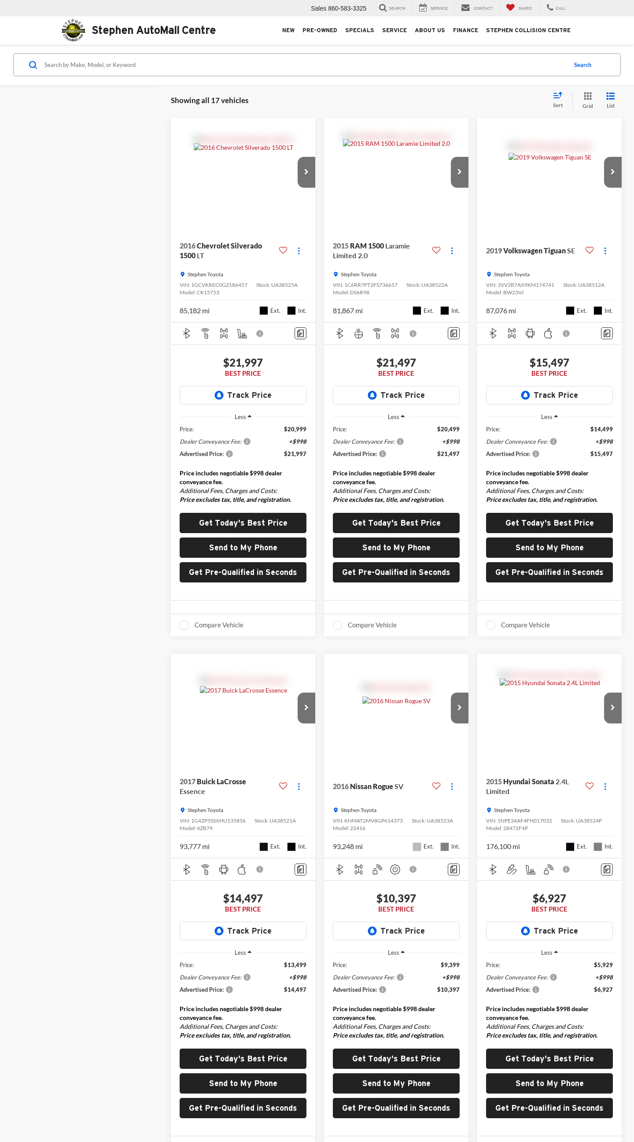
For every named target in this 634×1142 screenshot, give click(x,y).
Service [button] (394, 30)
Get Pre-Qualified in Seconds (243, 572)
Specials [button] (359, 30)
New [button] (288, 30)
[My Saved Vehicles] (518, 8)
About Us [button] (430, 30)
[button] (306, 172)
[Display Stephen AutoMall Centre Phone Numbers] (555, 8)
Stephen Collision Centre (528, 30)
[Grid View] (586, 101)
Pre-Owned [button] (319, 30)
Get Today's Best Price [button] (243, 523)
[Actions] (298, 251)
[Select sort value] (560, 100)
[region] (243, 466)
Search (582, 64)
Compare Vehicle (219, 625)
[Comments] (300, 333)
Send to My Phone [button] (243, 547)
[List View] (611, 101)
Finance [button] (465, 30)
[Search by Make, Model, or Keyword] (304, 64)
